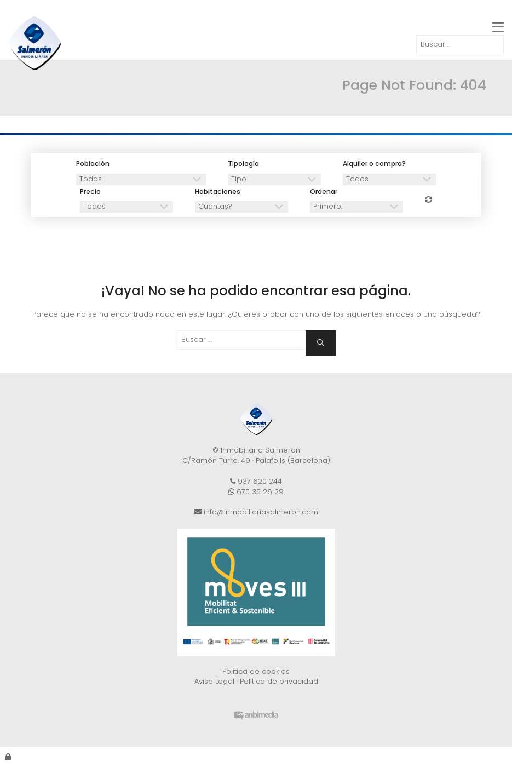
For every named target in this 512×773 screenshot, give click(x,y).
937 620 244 (256, 481)
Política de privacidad (279, 681)
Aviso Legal (214, 681)
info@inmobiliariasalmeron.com (256, 512)
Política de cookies (256, 671)
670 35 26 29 (256, 491)
